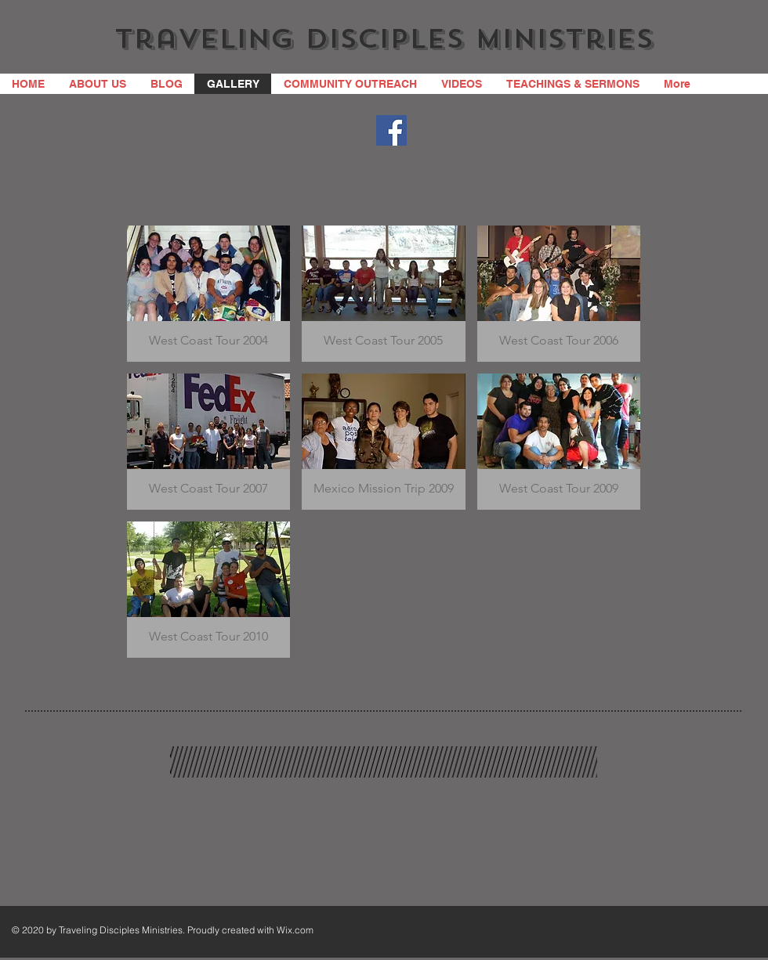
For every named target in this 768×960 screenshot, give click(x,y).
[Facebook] (391, 130)
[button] (208, 294)
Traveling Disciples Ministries (384, 38)
